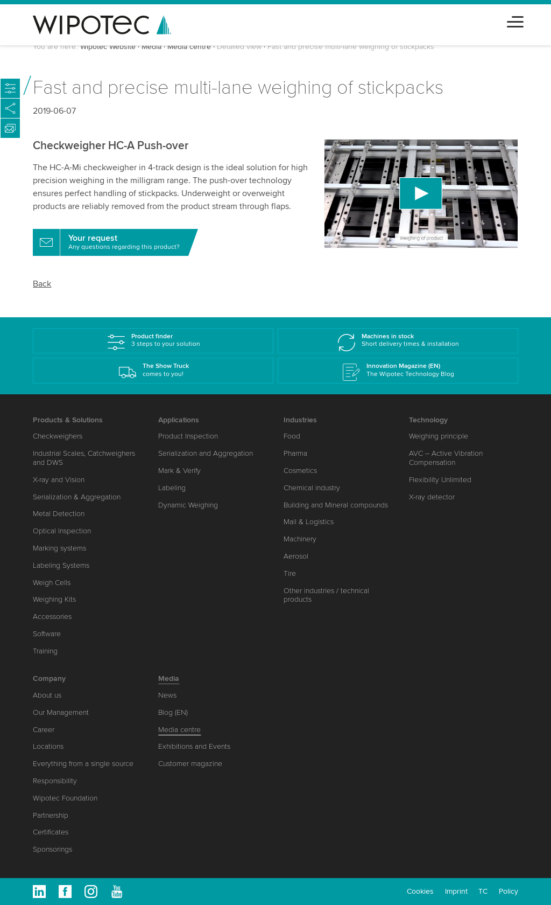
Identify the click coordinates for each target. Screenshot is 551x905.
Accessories (52, 616)
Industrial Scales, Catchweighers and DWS (84, 458)
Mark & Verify (179, 470)
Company (49, 678)
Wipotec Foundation (65, 798)
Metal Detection (58, 513)
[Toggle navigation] (515, 20)
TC (483, 891)
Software (47, 633)
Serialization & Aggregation (77, 497)
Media (151, 46)
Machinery (300, 539)
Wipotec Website (108, 46)
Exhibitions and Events (194, 746)
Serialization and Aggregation (205, 453)
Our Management (61, 712)
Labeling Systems (61, 565)
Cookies (420, 891)
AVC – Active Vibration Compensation (446, 458)
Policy (508, 891)
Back (42, 284)
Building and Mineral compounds (336, 505)
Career (43, 729)
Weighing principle (438, 436)
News (167, 695)
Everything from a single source (83, 763)
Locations (48, 746)
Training (45, 651)
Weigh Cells (51, 582)
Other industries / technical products (326, 595)
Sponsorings (52, 849)
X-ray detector (432, 497)
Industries (300, 419)
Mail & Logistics (309, 521)
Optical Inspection (62, 530)
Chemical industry (312, 487)
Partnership (50, 815)
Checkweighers (57, 436)
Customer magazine (190, 763)
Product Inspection (188, 436)
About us (47, 695)
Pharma (295, 453)
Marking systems (59, 548)
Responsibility (55, 780)
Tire (290, 573)
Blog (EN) (173, 712)
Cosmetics (300, 470)
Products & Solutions (68, 419)
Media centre (189, 46)
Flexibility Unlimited (440, 479)
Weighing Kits (54, 599)
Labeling (172, 487)
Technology (428, 419)
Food (292, 436)
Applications (178, 419)
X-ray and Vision (58, 479)
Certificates (50, 832)
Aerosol (296, 556)
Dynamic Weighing (188, 505)
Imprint (456, 891)
